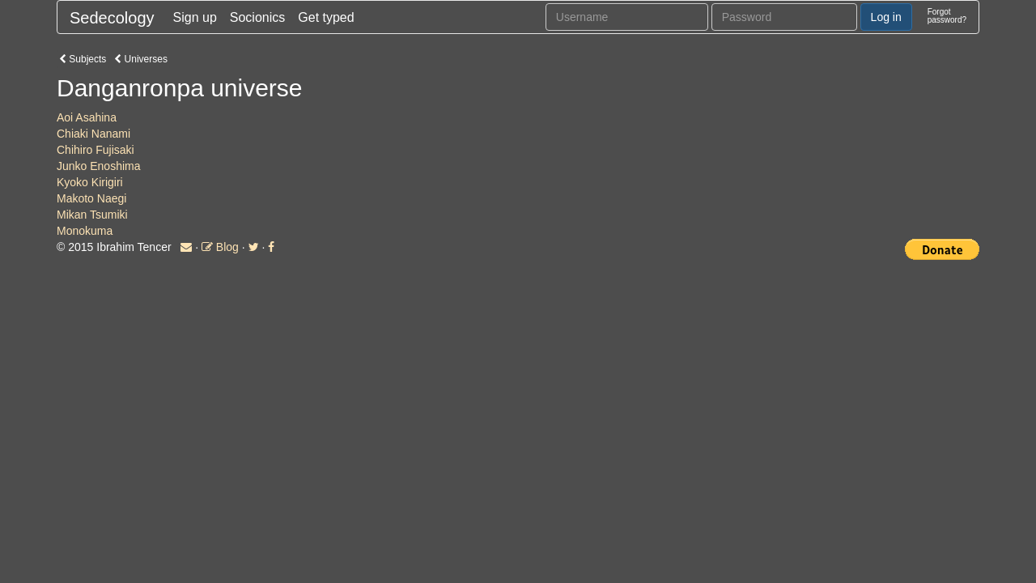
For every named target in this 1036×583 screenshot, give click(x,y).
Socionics (257, 17)
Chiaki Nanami (93, 133)
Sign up (195, 17)
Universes (141, 59)
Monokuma (85, 230)
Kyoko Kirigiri (90, 182)
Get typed (326, 17)
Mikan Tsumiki (92, 214)
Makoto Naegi (91, 198)
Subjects (82, 59)
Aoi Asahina (87, 117)
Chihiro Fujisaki (95, 149)
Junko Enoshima (99, 166)
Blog (220, 246)
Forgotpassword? (947, 15)
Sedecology (112, 18)
